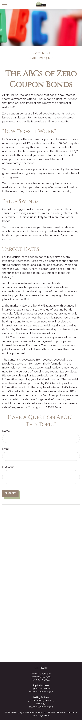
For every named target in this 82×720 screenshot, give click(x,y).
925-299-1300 (44, 676)
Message (8, 466)
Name (6, 431)
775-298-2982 (44, 673)
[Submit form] (10, 493)
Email (5, 448)
